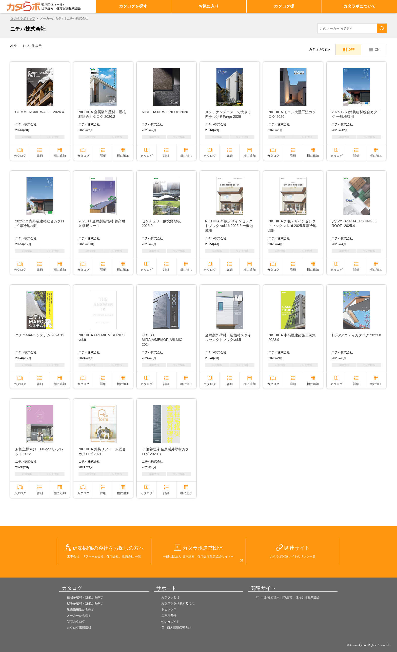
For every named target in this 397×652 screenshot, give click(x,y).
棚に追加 (60, 156)
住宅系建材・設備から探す (85, 597)
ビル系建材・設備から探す (85, 603)
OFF (351, 49)
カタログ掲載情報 (79, 627)
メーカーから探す (79, 615)
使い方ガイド (170, 621)
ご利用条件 (168, 615)
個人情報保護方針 (179, 627)
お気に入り (208, 6)
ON (377, 49)
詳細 (40, 156)
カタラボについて (359, 6)
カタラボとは (170, 597)
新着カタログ (76, 621)
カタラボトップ (24, 18)
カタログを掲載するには (178, 603)
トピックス (168, 609)
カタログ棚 (284, 6)
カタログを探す (133, 6)
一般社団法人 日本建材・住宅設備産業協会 (290, 597)
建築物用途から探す (80, 609)
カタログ (20, 156)
